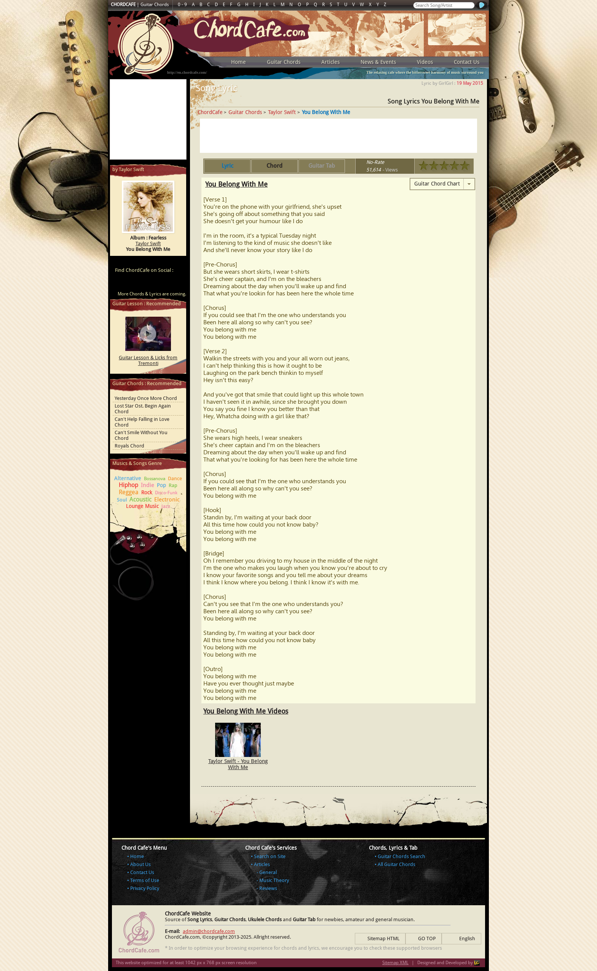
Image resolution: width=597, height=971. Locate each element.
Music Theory (274, 880)
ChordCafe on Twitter (148, 283)
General (268, 872)
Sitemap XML (395, 962)
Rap (173, 485)
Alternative (127, 478)
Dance (175, 478)
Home (238, 62)
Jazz (165, 506)
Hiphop (128, 485)
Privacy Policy (144, 888)
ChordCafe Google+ (163, 283)
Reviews (268, 888)
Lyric (227, 165)
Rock (146, 492)
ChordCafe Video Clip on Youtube (119, 283)
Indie (147, 485)
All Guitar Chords (396, 864)
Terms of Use (144, 880)
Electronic (167, 499)
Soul (122, 500)
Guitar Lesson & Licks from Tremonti (148, 360)
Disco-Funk (166, 492)
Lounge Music (142, 506)
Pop (161, 485)
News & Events (378, 62)
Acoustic (140, 499)
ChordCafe (210, 112)
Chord (275, 165)
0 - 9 (182, 4)
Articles (330, 62)
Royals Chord (129, 446)
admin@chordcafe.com (209, 931)
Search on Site (270, 856)
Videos (425, 62)
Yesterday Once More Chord (146, 398)
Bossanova (154, 478)
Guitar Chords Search (401, 856)
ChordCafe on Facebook (134, 283)
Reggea (129, 492)
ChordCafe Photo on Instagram (177, 283)
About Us (140, 864)
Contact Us (466, 62)
